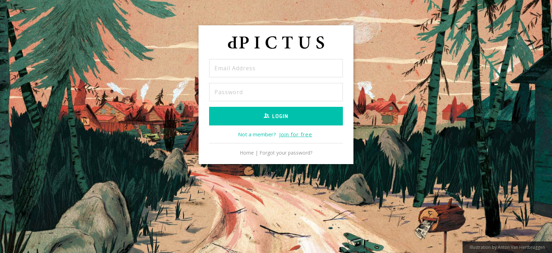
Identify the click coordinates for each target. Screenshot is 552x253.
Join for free (295, 134)
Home (247, 152)
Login (276, 116)
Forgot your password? (285, 152)
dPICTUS (276, 44)
